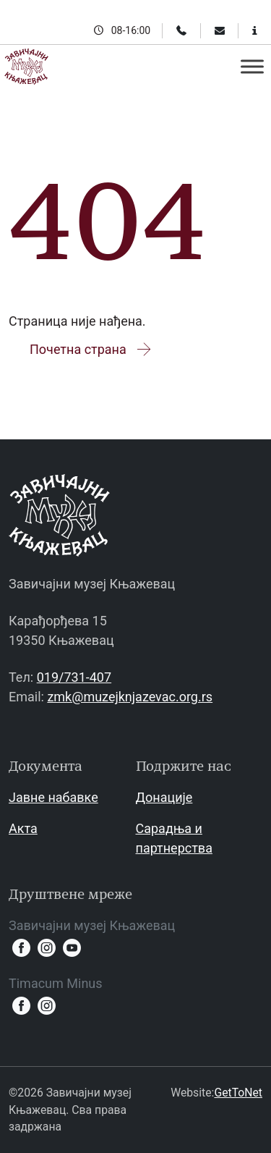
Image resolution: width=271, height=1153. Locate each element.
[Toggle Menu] (252, 66)
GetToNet (238, 1092)
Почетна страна (91, 349)
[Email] (219, 30)
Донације (164, 797)
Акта (23, 828)
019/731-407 (74, 677)
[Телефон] (181, 30)
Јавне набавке (53, 797)
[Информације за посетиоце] (254, 30)
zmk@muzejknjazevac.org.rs (129, 696)
